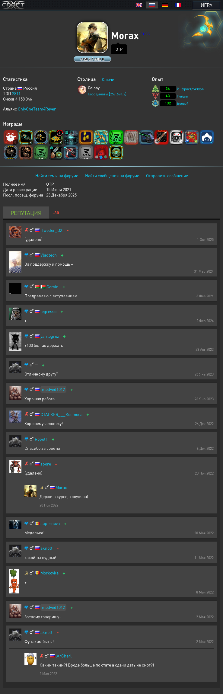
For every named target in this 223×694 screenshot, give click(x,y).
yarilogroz (49, 336)
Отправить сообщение (167, 175)
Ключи (108, 79)
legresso (48, 311)
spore (45, 463)
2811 (16, 93)
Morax (61, 487)
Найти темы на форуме (56, 175)
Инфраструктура (190, 89)
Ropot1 (41, 439)
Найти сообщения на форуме (112, 175)
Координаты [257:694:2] (107, 94)
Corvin (52, 286)
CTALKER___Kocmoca (61, 414)
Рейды (182, 96)
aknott (46, 548)
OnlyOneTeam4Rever (37, 108)
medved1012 (53, 389)
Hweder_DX (51, 230)
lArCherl (64, 655)
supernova (50, 523)
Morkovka (49, 572)
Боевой (183, 103)
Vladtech (48, 254)
